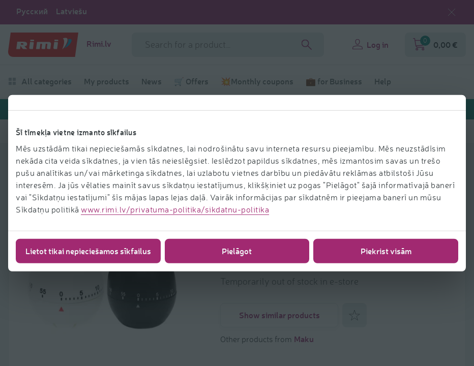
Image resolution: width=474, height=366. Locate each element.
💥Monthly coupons (257, 81)
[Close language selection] (452, 12)
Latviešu (71, 11)
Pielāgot (237, 250)
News (151, 81)
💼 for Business (334, 81)
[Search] (307, 45)
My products (106, 81)
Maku (304, 338)
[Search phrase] (228, 45)
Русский (32, 11)
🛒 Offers (191, 81)
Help (382, 81)
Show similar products (279, 315)
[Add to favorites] (354, 315)
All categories (40, 81)
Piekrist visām (386, 250)
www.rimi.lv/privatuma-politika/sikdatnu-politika (175, 209)
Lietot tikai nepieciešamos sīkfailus (88, 250)
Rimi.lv (98, 44)
